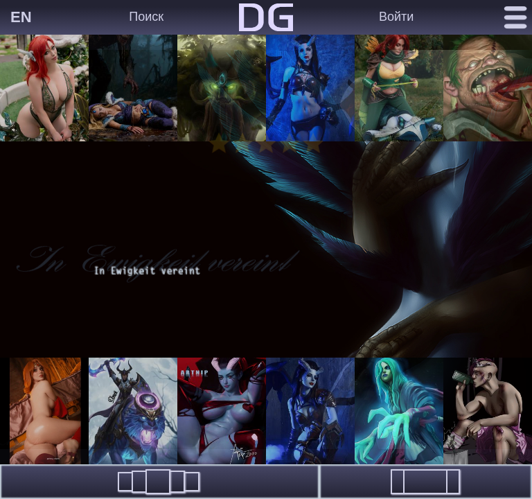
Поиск (146, 17)
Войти (396, 17)
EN (21, 17)
